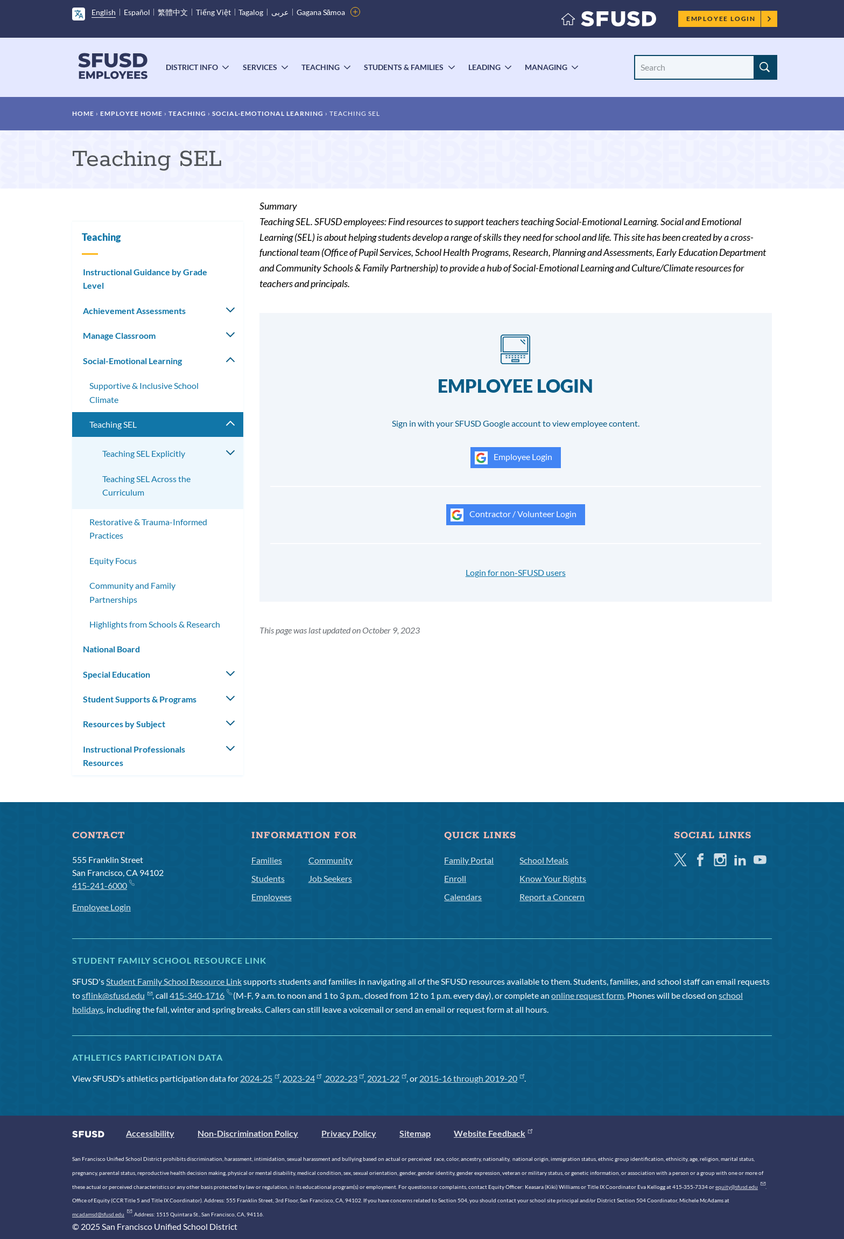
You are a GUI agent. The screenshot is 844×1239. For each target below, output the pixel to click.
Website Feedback (493, 1133)
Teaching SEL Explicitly (143, 453)
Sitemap (415, 1133)
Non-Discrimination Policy (248, 1133)
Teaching (320, 67)
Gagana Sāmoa (321, 12)
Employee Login (729, 19)
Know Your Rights (552, 878)
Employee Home (131, 113)
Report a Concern (552, 897)
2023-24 (302, 1078)
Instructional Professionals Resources (134, 756)
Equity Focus (113, 560)
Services (260, 67)
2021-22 (386, 1078)
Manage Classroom (119, 335)
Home (83, 113)
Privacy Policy (348, 1133)
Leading (484, 67)
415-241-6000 (103, 884)
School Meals (543, 860)
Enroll (455, 878)
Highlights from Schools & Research (154, 624)
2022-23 (344, 1078)
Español (137, 12)
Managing (546, 67)
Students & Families (404, 67)
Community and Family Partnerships (132, 592)
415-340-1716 (200, 995)
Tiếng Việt (213, 12)
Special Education (116, 674)
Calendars (463, 897)
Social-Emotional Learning (267, 113)
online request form (587, 995)
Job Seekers (330, 878)
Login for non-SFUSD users (516, 572)
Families (266, 860)
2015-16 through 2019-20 (471, 1078)
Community (330, 860)
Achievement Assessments (134, 310)
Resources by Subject (124, 724)
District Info (192, 67)
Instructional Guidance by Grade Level (145, 279)
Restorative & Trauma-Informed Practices (148, 529)
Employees (271, 897)
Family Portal (469, 860)
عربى (280, 12)
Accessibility (150, 1133)
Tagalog (250, 12)
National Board (111, 649)
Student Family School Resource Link (174, 981)
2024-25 (259, 1078)
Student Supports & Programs (139, 699)
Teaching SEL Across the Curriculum (146, 486)
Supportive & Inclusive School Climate (144, 392)
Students (268, 878)
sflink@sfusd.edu (117, 995)
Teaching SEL (113, 424)
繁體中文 (173, 12)
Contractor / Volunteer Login (513, 515)
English (104, 12)
